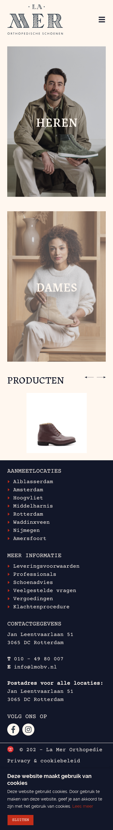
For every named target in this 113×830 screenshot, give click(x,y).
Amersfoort (29, 539)
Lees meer (82, 806)
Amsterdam (28, 490)
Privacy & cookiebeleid (43, 761)
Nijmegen (26, 531)
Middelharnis (33, 506)
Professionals (34, 575)
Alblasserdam (33, 482)
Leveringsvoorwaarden (46, 566)
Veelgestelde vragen (44, 591)
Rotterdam (28, 514)
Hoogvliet (28, 498)
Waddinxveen (31, 523)
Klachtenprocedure (41, 607)
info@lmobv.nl (35, 667)
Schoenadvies (33, 583)
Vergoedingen (33, 599)
